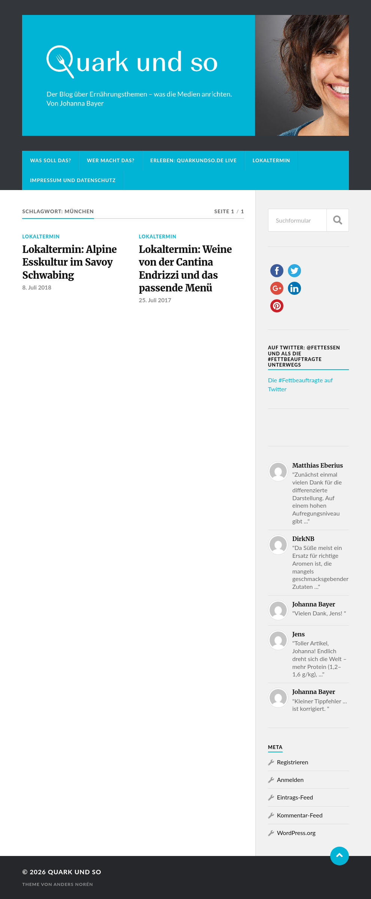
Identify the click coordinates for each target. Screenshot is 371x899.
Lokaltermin (272, 160)
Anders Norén (73, 884)
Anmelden (290, 779)
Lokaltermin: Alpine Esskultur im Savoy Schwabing (69, 262)
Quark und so (74, 872)
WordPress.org (296, 832)
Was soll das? (50, 160)
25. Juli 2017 (155, 300)
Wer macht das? (110, 160)
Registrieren (292, 761)
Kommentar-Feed (300, 815)
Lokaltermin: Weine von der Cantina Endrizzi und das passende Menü (185, 269)
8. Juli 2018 (36, 287)
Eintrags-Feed (295, 797)
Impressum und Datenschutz (73, 180)
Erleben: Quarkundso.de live (193, 160)
